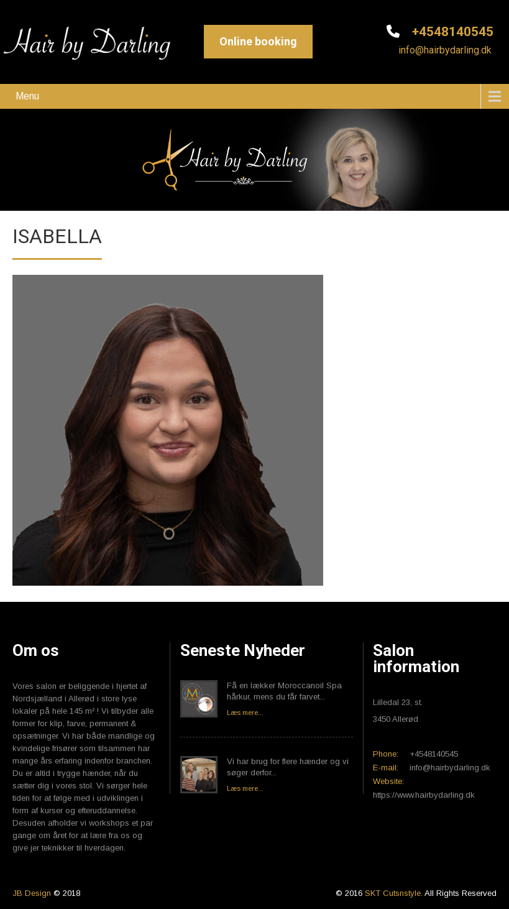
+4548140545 (451, 31)
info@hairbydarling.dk (444, 50)
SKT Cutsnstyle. (394, 893)
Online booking (258, 41)
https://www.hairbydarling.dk (424, 795)
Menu (27, 96)
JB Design (31, 893)
